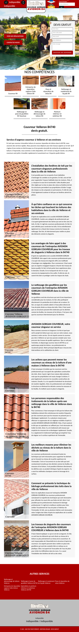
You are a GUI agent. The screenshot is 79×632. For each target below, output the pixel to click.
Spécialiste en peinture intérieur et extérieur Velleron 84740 (28, 588)
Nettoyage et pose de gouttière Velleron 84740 (29, 582)
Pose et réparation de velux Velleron (62, 582)
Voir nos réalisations (15, 36)
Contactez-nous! (13, 42)
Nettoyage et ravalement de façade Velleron (46, 582)
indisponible (12, 2)
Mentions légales (45, 629)
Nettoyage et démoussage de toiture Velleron (11, 581)
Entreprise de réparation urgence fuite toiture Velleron (12, 588)
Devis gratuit (55, 629)
